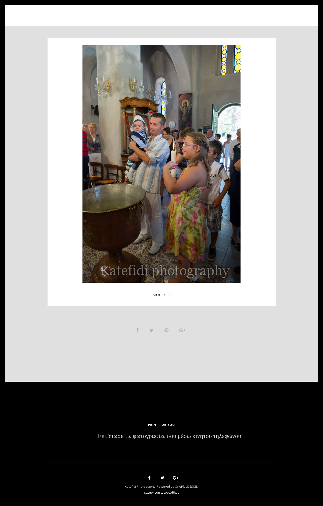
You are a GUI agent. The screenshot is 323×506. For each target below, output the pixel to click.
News (194, 12)
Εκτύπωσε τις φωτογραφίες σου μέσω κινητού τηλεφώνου (169, 437)
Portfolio (158, 12)
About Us (130, 12)
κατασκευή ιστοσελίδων (161, 493)
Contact (216, 12)
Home (107, 12)
